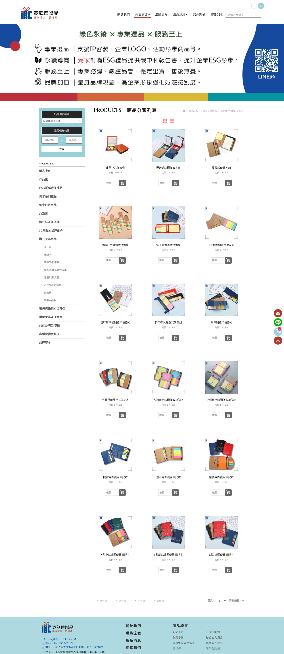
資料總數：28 (236, 600)
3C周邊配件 (213, 632)
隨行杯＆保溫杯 (49, 222)
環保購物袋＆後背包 (52, 308)
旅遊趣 (43, 213)
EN (261, 5)
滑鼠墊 (47, 292)
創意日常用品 (48, 205)
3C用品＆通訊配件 (51, 230)
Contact (278, 313)
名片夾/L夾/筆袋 (52, 285)
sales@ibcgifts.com (59, 639)
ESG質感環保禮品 (50, 187)
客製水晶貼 (50, 300)
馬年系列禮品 (48, 196)
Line (278, 322)
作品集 (43, 179)
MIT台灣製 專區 (49, 325)
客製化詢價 (213, 648)
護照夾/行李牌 (51, 262)
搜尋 (61, 149)
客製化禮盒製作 (49, 334)
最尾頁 (158, 600)
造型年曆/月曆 (51, 277)
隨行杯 (177, 648)
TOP (278, 340)
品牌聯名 (45, 342)
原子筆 (47, 247)
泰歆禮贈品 (40, 13)
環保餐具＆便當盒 (50, 317)
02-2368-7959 (63, 643)
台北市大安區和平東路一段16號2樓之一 (80, 647)
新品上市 (45, 170)
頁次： (211, 600)
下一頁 (139, 600)
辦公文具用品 (48, 239)
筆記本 (47, 254)
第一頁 (101, 600)
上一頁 (120, 600)
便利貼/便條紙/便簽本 (55, 270)
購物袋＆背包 (214, 643)
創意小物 (178, 637)
